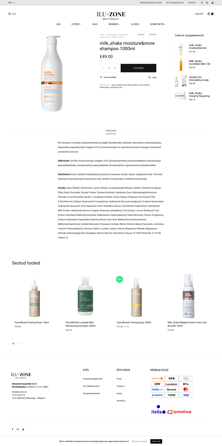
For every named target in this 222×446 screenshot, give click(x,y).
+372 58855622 (19, 398)
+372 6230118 (18, 395)
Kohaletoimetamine (91, 393)
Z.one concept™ (144, 85)
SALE (95, 24)
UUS (58, 24)
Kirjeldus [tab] (111, 131)
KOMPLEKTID (158, 24)
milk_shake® (117, 85)
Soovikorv (121, 401)
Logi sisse (199, 14)
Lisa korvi (138, 68)
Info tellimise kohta (175, 3)
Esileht (102, 35)
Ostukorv (121, 386)
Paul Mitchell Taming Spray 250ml (134, 322)
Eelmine (141, 35)
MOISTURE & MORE (130, 85)
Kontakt (192, 3)
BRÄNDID (114, 24)
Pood (119, 379)
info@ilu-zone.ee (19, 392)
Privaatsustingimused (92, 379)
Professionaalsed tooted (151, 3)
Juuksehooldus (112, 35)
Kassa (119, 393)
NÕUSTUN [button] (156, 441)
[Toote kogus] (109, 68)
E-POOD (76, 24)
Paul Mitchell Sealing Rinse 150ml (32, 322)
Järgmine (152, 35)
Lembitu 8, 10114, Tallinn (37, 387)
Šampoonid (104, 87)
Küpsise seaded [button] (139, 441)
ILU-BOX (135, 24)
